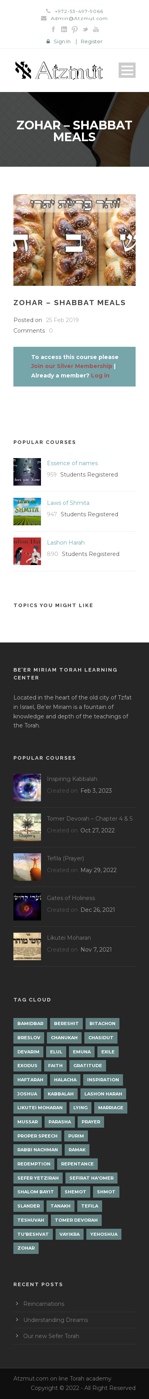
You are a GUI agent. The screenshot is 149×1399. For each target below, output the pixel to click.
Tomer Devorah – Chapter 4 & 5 (89, 818)
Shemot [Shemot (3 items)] (75, 1192)
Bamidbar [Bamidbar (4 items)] (30, 1023)
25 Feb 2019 (62, 320)
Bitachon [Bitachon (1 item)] (102, 1023)
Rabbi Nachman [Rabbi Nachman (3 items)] (37, 1149)
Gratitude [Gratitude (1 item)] (87, 1065)
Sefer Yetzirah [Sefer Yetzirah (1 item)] (38, 1178)
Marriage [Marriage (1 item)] (110, 1107)
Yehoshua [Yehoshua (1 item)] (103, 1234)
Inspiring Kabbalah (72, 778)
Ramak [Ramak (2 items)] (77, 1149)
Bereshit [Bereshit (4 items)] (66, 1023)
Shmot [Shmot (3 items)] (106, 1192)
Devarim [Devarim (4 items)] (28, 1052)
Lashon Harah (66, 542)
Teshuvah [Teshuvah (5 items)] (30, 1220)
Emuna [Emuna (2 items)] (82, 1052)
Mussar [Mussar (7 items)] (27, 1122)
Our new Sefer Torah (51, 1336)
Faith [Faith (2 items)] (55, 1065)
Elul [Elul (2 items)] (56, 1052)
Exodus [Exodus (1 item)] (27, 1065)
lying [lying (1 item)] (80, 1107)
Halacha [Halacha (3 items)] (65, 1079)
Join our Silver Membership (71, 366)
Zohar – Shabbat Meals (69, 302)
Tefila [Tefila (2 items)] (89, 1206)
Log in (100, 375)
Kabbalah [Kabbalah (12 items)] (61, 1094)
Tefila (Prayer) (65, 858)
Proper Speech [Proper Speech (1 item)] (37, 1136)
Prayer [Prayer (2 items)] (91, 1122)
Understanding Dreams (55, 1320)
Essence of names (72, 463)
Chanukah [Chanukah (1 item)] (64, 1037)
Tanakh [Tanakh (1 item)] (60, 1206)
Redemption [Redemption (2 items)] (33, 1164)
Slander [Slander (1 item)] (28, 1206)
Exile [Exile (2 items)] (108, 1052)
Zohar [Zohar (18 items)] (26, 1248)
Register (91, 41)
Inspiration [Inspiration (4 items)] (103, 1079)
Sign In (62, 41)
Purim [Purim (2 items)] (76, 1136)
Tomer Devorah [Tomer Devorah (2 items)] (76, 1220)
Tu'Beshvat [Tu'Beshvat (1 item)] (33, 1234)
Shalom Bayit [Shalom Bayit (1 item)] (35, 1192)
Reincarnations (43, 1303)
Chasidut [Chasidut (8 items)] (101, 1037)
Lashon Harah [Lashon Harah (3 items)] (103, 1094)
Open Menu (127, 70)
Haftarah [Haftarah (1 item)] (30, 1079)
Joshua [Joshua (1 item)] (27, 1094)
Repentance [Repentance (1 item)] (77, 1164)
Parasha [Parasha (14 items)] (59, 1122)
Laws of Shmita (68, 502)
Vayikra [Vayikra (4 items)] (70, 1234)
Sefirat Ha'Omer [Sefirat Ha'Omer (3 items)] (91, 1178)
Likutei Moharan (69, 937)
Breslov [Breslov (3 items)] (28, 1037)
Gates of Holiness (71, 898)
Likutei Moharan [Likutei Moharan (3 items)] (40, 1107)
